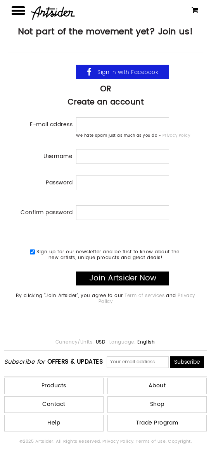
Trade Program (157, 422)
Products (54, 385)
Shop (157, 404)
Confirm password (47, 211)
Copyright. (180, 441)
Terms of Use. (152, 441)
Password (59, 182)
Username (58, 155)
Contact (53, 404)
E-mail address (51, 123)
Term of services (144, 295)
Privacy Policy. (119, 441)
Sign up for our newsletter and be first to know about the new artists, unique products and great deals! (105, 254)
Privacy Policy (176, 135)
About (157, 385)
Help (53, 422)
